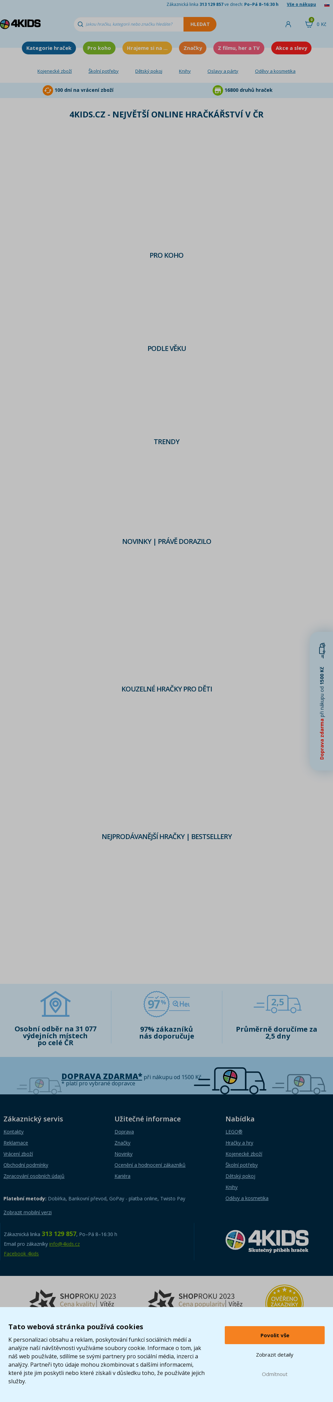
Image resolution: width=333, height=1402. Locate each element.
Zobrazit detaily (274, 1354)
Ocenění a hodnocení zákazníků (150, 1165)
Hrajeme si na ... (147, 47)
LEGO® (233, 1131)
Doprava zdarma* (101, 1076)
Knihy (185, 71)
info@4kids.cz (64, 1244)
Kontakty (13, 1131)
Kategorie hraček (48, 47)
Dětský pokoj (148, 71)
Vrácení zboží (18, 1153)
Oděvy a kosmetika (275, 71)
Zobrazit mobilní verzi (27, 1212)
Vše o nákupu (301, 4)
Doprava (124, 1131)
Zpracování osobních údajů (34, 1176)
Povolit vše (275, 1335)
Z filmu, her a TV (239, 47)
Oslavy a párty (222, 71)
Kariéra (122, 1176)
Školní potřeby (103, 71)
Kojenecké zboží (54, 71)
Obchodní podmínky (25, 1165)
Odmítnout (275, 1373)
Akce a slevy (291, 47)
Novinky (123, 1153)
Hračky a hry (239, 1142)
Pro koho (99, 47)
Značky (192, 47)
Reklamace (15, 1142)
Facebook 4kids (21, 1253)
